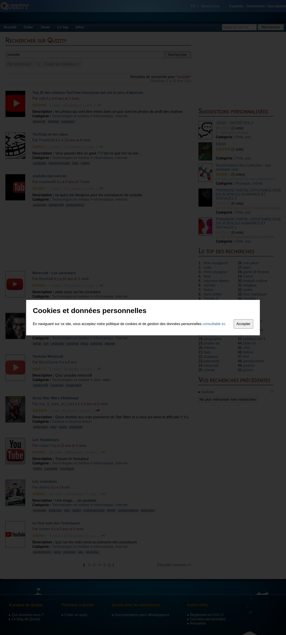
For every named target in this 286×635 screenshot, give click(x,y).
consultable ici (214, 324)
